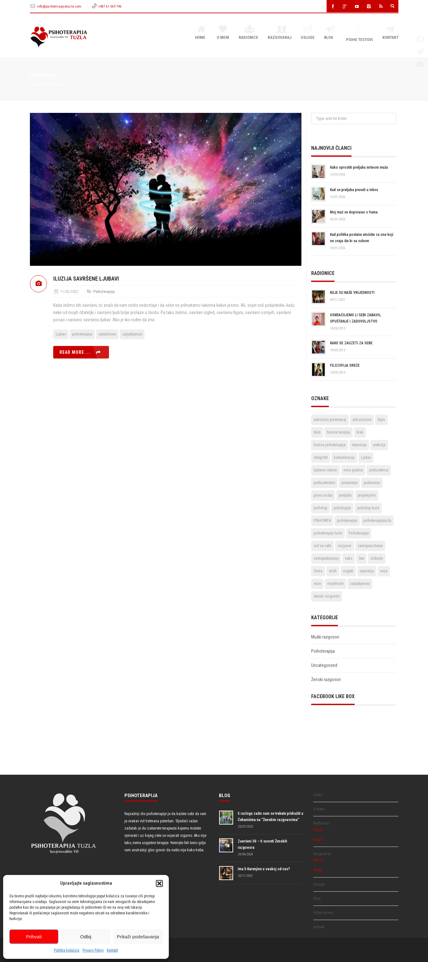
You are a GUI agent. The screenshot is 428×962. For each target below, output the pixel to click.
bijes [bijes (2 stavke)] (381, 419)
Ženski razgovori (326, 679)
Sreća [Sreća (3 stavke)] (318, 571)
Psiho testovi (359, 34)
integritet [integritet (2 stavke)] (321, 457)
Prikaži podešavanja (138, 936)
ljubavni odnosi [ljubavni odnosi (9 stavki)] (325, 470)
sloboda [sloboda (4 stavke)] (376, 558)
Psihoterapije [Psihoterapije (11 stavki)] (359, 533)
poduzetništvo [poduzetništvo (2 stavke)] (324, 483)
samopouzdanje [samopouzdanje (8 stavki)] (370, 546)
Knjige (318, 829)
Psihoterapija (104, 291)
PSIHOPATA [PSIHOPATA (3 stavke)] (322, 520)
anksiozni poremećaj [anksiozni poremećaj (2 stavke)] (330, 419)
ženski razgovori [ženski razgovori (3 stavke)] (327, 596)
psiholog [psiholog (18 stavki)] (320, 508)
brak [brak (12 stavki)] (360, 432)
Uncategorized (324, 665)
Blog (330, 33)
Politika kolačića (66, 950)
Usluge (308, 33)
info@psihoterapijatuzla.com (59, 6)
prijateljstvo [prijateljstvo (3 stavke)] (367, 495)
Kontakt (112, 950)
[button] (159, 883)
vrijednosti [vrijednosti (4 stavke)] (335, 583)
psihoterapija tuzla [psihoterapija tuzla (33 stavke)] (328, 533)
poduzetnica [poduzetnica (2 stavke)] (378, 470)
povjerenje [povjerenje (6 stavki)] (349, 483)
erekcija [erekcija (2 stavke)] (379, 445)
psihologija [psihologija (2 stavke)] (342, 508)
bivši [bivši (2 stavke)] (317, 432)
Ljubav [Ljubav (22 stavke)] (366, 457)
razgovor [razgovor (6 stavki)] (344, 546)
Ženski (318, 860)
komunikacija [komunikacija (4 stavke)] (344, 457)
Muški (317, 870)
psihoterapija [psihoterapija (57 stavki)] (347, 520)
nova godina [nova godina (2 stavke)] (353, 470)
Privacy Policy (93, 950)
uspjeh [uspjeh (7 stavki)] (348, 571)
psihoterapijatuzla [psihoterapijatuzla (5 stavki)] (377, 520)
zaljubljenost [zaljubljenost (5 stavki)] (360, 583)
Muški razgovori (325, 636)
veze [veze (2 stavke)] (317, 583)
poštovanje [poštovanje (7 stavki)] (372, 483)
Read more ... (75, 352)
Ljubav (61, 334)
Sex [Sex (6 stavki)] (361, 558)
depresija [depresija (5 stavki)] (359, 445)
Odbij (85, 936)
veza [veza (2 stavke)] (383, 571)
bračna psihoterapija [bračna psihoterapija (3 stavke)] (329, 445)
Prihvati (34, 936)
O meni (223, 33)
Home (201, 33)
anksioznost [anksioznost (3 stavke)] (361, 419)
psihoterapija (82, 334)
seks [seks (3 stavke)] (348, 558)
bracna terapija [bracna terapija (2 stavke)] (338, 432)
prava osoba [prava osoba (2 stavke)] (323, 495)
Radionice (248, 33)
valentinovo (107, 334)
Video (317, 839)
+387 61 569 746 (110, 6)
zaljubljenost (132, 334)
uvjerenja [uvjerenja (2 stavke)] (367, 571)
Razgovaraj (279, 33)
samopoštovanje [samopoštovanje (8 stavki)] (326, 558)
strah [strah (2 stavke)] (333, 571)
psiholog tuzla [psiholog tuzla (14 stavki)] (368, 508)
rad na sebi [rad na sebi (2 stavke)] (322, 546)
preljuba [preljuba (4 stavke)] (345, 495)
